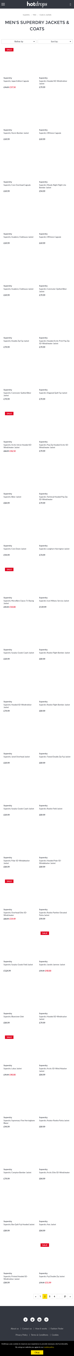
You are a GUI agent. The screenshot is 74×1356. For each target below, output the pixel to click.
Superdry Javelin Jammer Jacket (52, 964)
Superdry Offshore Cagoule (50, 133)
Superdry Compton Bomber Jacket (17, 1172)
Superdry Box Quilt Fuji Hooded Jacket (19, 1224)
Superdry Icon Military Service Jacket (54, 601)
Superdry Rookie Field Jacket (50, 809)
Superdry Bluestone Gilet (14, 1016)
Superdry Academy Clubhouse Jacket (18, 237)
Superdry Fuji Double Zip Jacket (52, 1276)
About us (15, 1329)
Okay (37, 1352)
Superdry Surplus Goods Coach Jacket (19, 653)
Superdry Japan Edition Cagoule (16, 81)
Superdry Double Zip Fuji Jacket (16, 341)
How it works (41, 1329)
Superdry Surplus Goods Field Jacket (18, 964)
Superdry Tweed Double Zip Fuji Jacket (54, 757)
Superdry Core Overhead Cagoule (17, 185)
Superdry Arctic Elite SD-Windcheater (54, 1172)
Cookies (55, 1335)
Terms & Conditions (39, 1335)
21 (65, 1296)
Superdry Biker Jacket (12, 497)
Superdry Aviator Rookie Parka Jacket (54, 1120)
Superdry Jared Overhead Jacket (17, 757)
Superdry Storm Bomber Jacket (16, 133)
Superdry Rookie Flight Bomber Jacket (54, 653)
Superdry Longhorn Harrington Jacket (54, 549)
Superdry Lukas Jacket (13, 1068)
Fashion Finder (57, 1329)
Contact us (27, 1329)
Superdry (8, 78)
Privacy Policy (22, 1335)
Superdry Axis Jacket (47, 1224)
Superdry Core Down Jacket (15, 549)
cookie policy (49, 1347)
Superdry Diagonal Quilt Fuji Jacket (53, 393)
